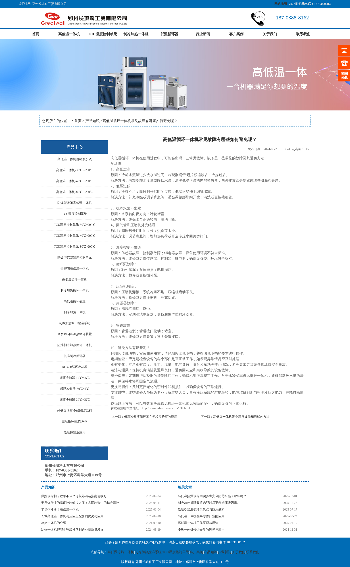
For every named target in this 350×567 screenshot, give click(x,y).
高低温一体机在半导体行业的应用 (201, 516)
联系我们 (303, 34)
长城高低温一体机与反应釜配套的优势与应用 (72, 516)
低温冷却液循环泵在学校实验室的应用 (150, 416)
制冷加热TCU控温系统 (74, 323)
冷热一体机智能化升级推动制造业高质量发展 (72, 529)
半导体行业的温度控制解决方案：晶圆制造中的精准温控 (80, 503)
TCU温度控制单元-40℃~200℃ (74, 235)
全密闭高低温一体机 (74, 268)
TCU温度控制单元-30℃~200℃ (74, 224)
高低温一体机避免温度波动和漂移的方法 (241, 416)
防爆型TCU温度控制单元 (74, 257)
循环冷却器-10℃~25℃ (74, 378)
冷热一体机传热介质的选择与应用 (201, 529)
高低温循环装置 (74, 301)
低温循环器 (169, 34)
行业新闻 (203, 34)
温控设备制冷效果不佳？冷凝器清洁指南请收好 (74, 496)
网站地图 (280, 4)
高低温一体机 (69, 34)
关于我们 (270, 34)
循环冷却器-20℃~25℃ (74, 399)
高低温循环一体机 (74, 279)
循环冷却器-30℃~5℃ (74, 388)
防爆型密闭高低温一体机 (74, 203)
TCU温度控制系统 (74, 214)
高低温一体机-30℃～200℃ (74, 170)
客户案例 (236, 34)
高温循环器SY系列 (75, 421)
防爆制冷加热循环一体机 (74, 345)
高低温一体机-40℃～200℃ (74, 181)
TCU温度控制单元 (102, 34)
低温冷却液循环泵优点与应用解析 (201, 509)
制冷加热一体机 (135, 34)
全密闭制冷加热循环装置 (74, 334)
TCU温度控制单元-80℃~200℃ (74, 246)
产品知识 (92, 121)
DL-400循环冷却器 (74, 367)
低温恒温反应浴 (74, 432)
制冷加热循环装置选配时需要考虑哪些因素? (208, 503)
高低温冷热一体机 (120, 552)
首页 (35, 34)
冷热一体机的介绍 (53, 523)
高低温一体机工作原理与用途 (198, 523)
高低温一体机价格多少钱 (74, 159)
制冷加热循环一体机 (74, 290)
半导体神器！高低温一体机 (60, 509)
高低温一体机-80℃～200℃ (74, 192)
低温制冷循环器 (74, 356)
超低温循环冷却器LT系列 (74, 410)
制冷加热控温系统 (148, 552)
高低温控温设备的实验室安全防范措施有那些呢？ (212, 496)
